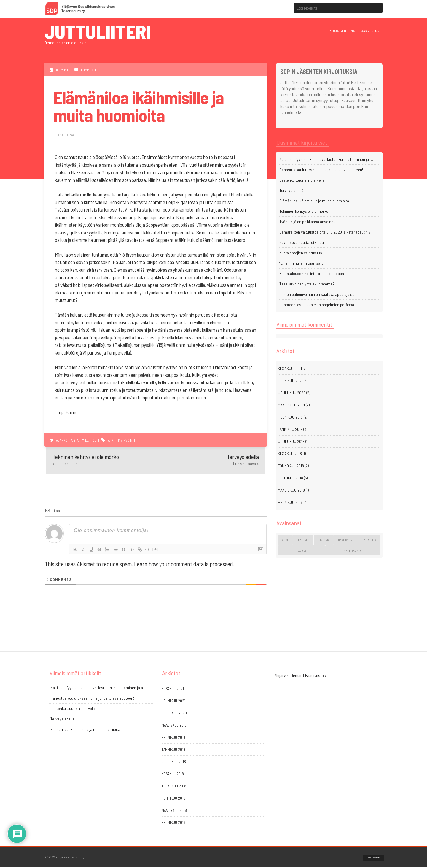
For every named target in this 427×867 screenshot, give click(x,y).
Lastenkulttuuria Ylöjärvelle (302, 179)
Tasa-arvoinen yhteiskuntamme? (306, 283)
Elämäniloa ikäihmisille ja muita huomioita (314, 200)
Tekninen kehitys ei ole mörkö (303, 211)
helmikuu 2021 (290, 380)
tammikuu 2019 (290, 429)
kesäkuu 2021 (290, 368)
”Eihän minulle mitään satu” (302, 263)
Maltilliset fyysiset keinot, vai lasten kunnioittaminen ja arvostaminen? (327, 159)
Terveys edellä (291, 190)
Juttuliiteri (97, 31)
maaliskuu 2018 (291, 490)
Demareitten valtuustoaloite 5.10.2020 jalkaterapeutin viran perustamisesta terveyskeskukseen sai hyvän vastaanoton (327, 231)
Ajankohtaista (67, 440)
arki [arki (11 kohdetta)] (285, 540)
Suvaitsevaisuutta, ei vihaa (301, 242)
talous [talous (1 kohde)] (301, 550)
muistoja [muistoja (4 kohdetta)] (369, 540)
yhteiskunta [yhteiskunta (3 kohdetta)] (352, 550)
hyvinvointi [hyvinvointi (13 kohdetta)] (346, 540)
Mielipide (89, 440)
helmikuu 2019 (290, 417)
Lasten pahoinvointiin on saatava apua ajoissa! (318, 294)
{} (149, 549)
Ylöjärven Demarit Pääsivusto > (300, 675)
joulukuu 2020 (291, 392)
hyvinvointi (126, 440)
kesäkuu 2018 (290, 453)
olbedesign (374, 857)
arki (111, 440)
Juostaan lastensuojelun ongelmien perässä (316, 304)
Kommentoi (89, 70)
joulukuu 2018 (291, 441)
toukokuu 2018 (291, 465)
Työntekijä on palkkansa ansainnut (308, 221)
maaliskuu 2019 (291, 404)
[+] (157, 549)
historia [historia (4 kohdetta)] (323, 540)
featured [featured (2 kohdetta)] (303, 540)
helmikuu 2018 (290, 502)
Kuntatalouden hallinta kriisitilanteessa (311, 273)
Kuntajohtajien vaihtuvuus (300, 252)
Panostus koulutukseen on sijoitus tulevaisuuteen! (321, 169)
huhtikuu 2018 (290, 477)
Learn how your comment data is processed (183, 563)
